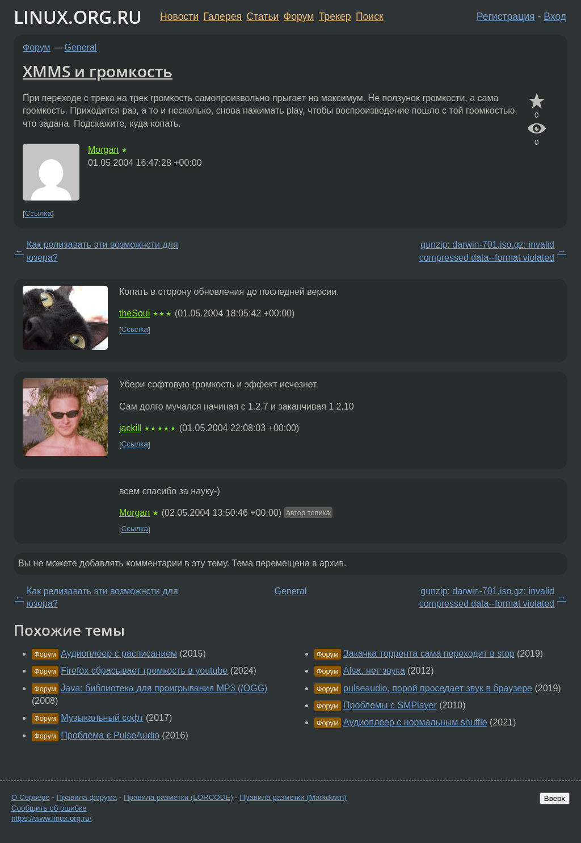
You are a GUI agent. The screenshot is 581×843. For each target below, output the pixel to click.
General (81, 47)
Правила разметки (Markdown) (292, 797)
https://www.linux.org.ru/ (51, 818)
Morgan (103, 150)
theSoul (134, 313)
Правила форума (87, 797)
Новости (179, 16)
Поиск (370, 16)
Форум (299, 16)
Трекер (335, 16)
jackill (130, 428)
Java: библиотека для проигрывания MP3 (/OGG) (164, 688)
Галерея (223, 16)
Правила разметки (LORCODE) (178, 797)
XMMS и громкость (97, 71)
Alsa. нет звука (374, 670)
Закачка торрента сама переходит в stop (428, 653)
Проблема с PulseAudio (110, 735)
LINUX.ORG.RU (78, 17)
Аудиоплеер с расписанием (119, 653)
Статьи (262, 16)
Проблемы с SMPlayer (390, 705)
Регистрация (506, 16)
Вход (555, 16)
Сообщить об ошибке (49, 808)
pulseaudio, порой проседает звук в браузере (437, 688)
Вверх (554, 798)
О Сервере (30, 797)
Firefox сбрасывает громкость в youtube (144, 670)
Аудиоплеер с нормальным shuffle (415, 722)
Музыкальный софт (102, 718)
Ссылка (38, 214)
